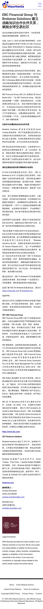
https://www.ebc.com (10, 291)
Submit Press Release (12, 589)
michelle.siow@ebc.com (11, 508)
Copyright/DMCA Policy (10, 594)
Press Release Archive (25, 585)
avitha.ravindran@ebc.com (13, 497)
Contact (39, 594)
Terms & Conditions (31, 589)
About (11, 585)
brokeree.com (27, 291)
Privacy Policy (27, 594)
